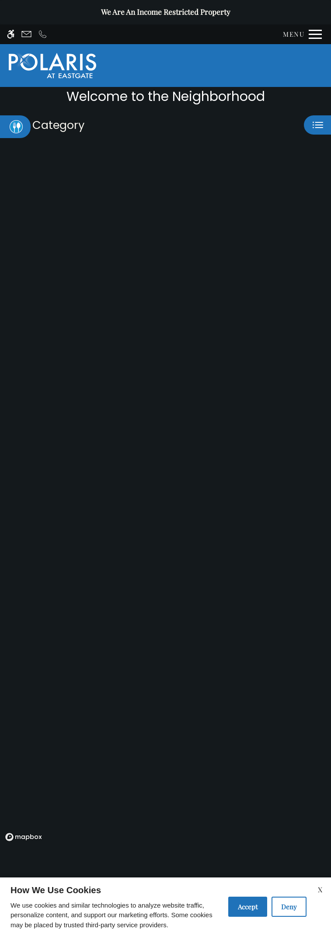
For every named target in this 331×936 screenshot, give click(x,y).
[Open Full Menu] (300, 34)
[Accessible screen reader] (10, 34)
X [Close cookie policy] (320, 889)
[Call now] (43, 34)
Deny (289, 906)
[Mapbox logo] (23, 837)
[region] (165, 500)
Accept (248, 906)
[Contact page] (26, 34)
